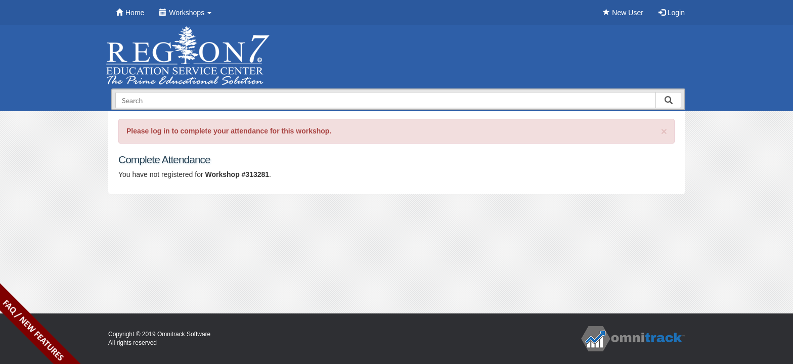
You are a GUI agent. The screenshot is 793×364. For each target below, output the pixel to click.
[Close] (664, 131)
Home (130, 13)
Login (671, 13)
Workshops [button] (185, 13)
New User (623, 13)
